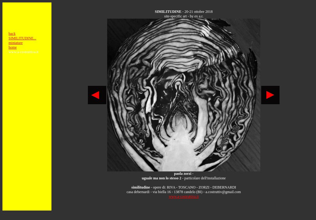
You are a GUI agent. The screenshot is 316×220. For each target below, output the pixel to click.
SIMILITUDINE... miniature (22, 40)
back (12, 33)
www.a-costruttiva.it (184, 196)
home (13, 47)
